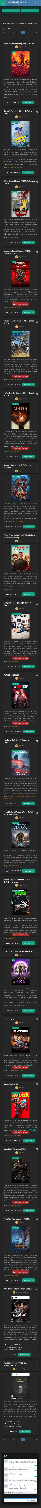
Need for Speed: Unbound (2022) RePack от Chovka (17, 880)
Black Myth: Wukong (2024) (15, 1149)
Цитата (21, 1492)
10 (18, 37)
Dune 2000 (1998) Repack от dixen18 (19, 43)
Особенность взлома (20, 304)
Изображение (17, 1492)
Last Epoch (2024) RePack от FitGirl (18, 951)
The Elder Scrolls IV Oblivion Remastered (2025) (15, 1364)
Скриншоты (28, 102)
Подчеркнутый (9, 1492)
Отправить (33, 1500)
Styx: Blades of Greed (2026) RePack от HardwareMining (18, 813)
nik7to (10, 1459)
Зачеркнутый (11, 1492)
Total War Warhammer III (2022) (17, 1219)
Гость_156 (11, 1467)
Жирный (5, 1492)
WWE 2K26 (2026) (11, 675)
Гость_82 (11, 1478)
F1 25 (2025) (9, 1019)
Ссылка (15, 1492)
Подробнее (13, 302)
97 (27, 37)
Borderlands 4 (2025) (12, 1084)
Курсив (7, 1492)
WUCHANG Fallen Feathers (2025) (18, 1289)
